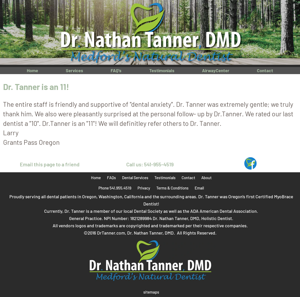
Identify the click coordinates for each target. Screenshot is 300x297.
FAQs (111, 177)
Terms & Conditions (172, 187)
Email (199, 187)
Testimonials (162, 70)
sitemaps (151, 292)
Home (32, 70)
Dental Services (135, 177)
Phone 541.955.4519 (114, 187)
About (206, 177)
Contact (265, 70)
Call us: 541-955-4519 (150, 164)
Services (74, 70)
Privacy (143, 187)
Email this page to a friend (49, 164)
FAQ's (115, 70)
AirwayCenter (216, 70)
